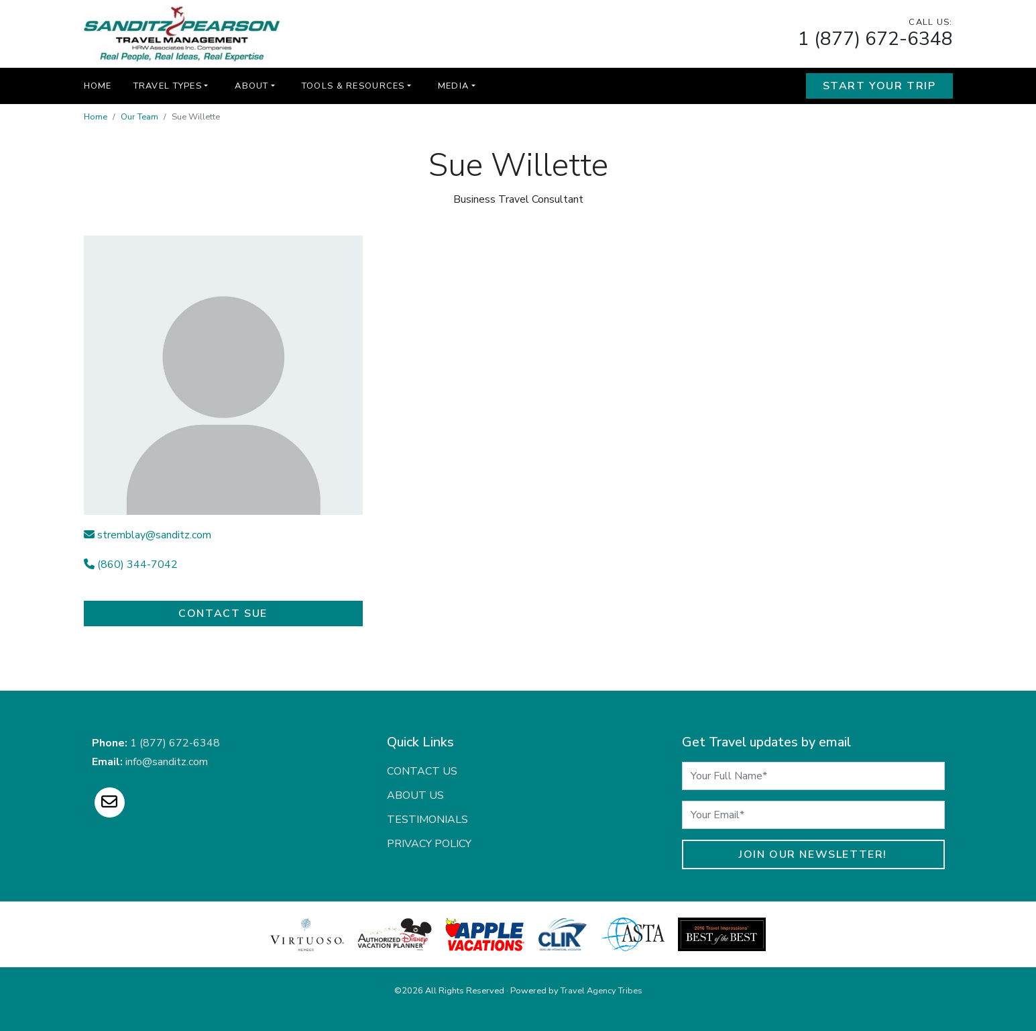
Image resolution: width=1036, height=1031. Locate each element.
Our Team (139, 117)
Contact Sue (223, 613)
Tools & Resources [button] (353, 86)
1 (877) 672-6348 (875, 39)
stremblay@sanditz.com (147, 535)
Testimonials (427, 819)
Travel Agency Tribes (601, 991)
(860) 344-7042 (131, 564)
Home (98, 86)
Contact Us (422, 771)
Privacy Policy (429, 843)
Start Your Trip (879, 86)
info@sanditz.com (166, 761)
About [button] (251, 86)
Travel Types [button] (167, 86)
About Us (415, 795)
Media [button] (453, 86)
